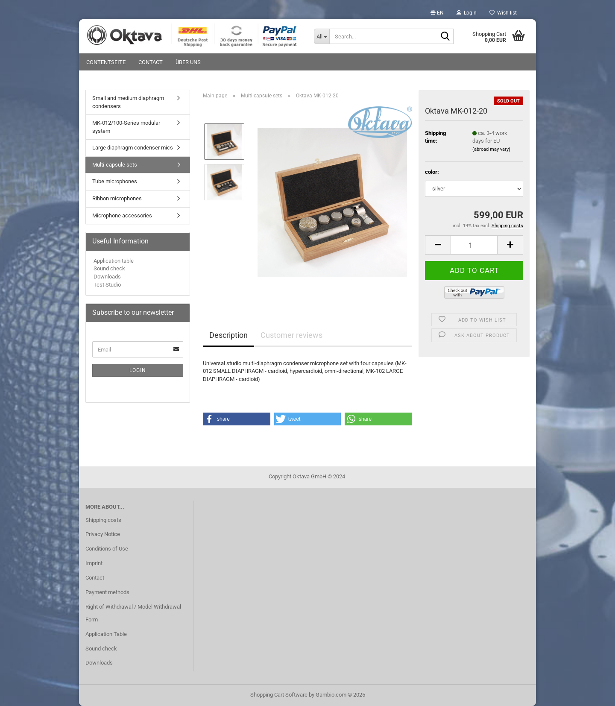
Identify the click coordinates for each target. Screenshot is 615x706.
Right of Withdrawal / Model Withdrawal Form (133, 613)
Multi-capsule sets (114, 164)
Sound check (109, 268)
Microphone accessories (122, 215)
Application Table (106, 634)
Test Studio (107, 284)
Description (228, 335)
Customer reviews (291, 335)
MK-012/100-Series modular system (126, 127)
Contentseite (106, 62)
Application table (114, 261)
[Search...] (321, 36)
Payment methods (107, 592)
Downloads (107, 276)
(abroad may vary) (491, 149)
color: (432, 172)
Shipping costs (103, 520)
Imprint (93, 563)
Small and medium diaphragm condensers (128, 102)
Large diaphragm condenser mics (132, 147)
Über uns (188, 62)
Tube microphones (114, 181)
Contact (150, 62)
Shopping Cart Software (279, 694)
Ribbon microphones (117, 198)
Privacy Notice (102, 534)
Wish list (503, 13)
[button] (437, 12)
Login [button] (467, 13)
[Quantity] (474, 245)
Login (137, 370)
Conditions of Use (106, 548)
